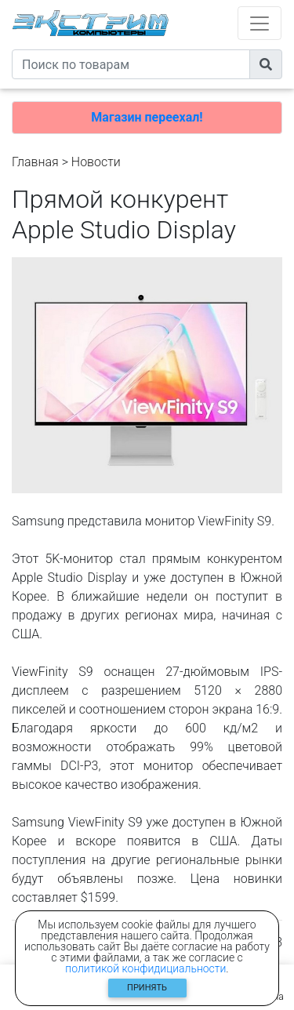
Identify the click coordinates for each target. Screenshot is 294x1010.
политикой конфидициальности (145, 968)
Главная (35, 161)
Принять (147, 988)
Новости (96, 161)
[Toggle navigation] (259, 23)
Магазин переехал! (146, 117)
